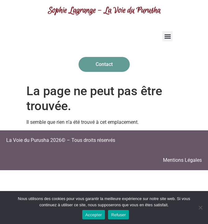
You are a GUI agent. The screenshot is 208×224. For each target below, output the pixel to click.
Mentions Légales (182, 160)
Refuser (118, 214)
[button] (167, 36)
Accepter (93, 214)
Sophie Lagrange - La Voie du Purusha (104, 10)
